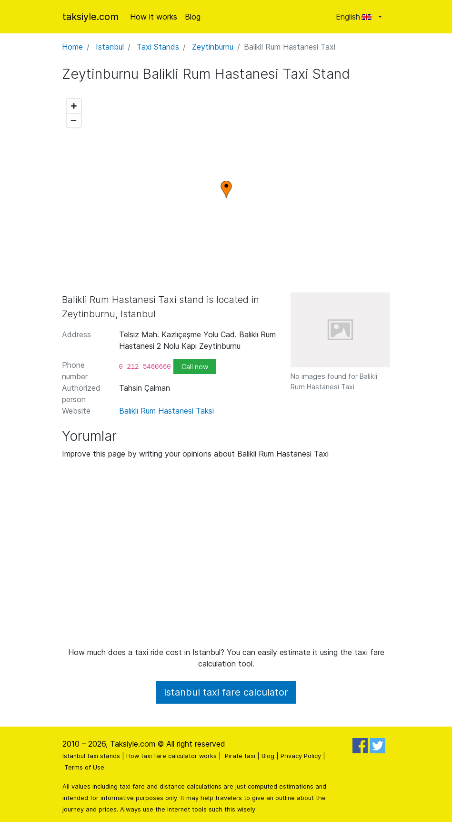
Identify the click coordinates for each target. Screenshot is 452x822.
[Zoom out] (74, 120)
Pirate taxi (240, 756)
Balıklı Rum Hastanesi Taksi (166, 411)
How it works (153, 16)
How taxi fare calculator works (171, 756)
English (356, 16)
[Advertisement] (226, 557)
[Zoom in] (74, 106)
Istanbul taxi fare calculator (226, 692)
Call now (194, 367)
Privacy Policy (301, 756)
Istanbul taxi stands (91, 756)
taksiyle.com (90, 16)
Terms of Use (84, 767)
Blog (193, 16)
